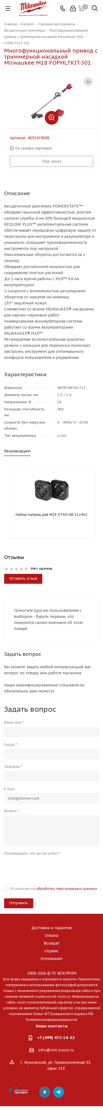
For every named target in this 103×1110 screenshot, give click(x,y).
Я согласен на (53, 888)
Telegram (58, 1092)
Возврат (51, 943)
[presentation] (46, 868)
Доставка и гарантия (51, 927)
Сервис (51, 950)
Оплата (51, 935)
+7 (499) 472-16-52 (56, 1037)
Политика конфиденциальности (51, 1020)
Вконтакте (44, 1092)
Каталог (51, 920)
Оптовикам (51, 958)
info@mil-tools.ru (56, 1050)
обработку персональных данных (66, 888)
